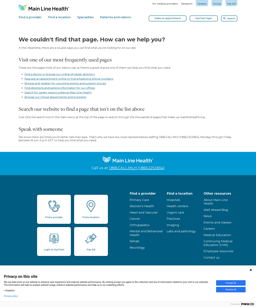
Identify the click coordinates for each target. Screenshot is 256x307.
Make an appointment (167, 18)
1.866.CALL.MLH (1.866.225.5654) (137, 168)
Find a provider (143, 193)
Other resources (217, 193)
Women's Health (142, 206)
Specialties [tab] (85, 17)
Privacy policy (11, 296)
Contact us (211, 257)
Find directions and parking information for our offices (59, 88)
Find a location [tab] (59, 17)
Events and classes (217, 222)
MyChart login (203, 18)
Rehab (134, 241)
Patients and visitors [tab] (115, 17)
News (208, 216)
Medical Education (217, 235)
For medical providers (165, 3)
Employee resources (218, 251)
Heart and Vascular (144, 212)
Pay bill (231, 3)
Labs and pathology (181, 231)
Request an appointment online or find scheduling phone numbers (68, 78)
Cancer (135, 219)
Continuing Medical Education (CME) (218, 243)
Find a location (179, 193)
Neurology (137, 247)
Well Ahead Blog (216, 210)
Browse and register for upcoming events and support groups (65, 83)
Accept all (231, 283)
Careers (202, 3)
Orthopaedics (140, 225)
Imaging (173, 225)
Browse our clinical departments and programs (55, 97)
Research (186, 3)
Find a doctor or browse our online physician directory (59, 74)
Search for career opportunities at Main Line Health (57, 92)
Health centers (177, 206)
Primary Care (139, 200)
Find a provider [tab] (30, 17)
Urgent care (175, 212)
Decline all (231, 289)
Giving (217, 3)
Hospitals (173, 200)
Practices (173, 219)
